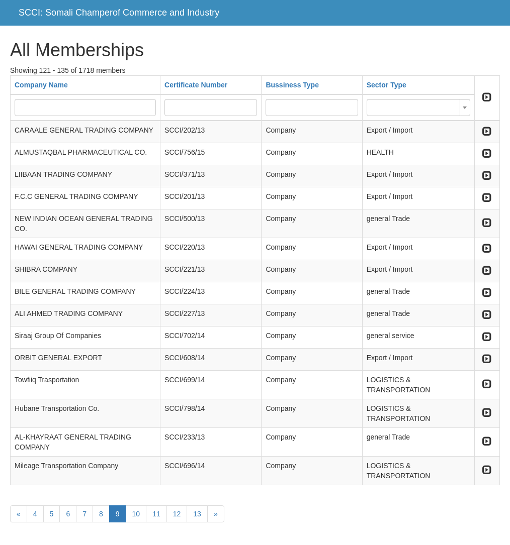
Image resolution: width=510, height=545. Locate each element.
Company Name (41, 85)
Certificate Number (195, 85)
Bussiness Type (292, 85)
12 (177, 514)
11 (156, 514)
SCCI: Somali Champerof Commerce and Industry (119, 13)
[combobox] (418, 107)
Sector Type (386, 85)
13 (197, 514)
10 (136, 514)
